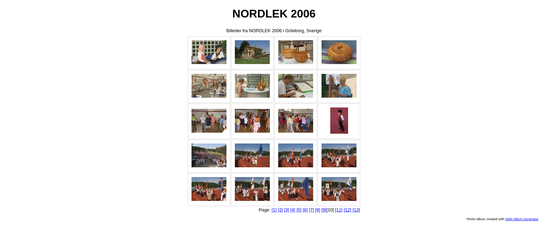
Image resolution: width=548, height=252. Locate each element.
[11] (338, 209)
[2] (280, 209)
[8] (317, 209)
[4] (292, 209)
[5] (298, 209)
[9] (324, 209)
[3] (286, 209)
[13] (356, 209)
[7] (311, 209)
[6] (305, 209)
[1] (274, 209)
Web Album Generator (522, 219)
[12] (347, 209)
